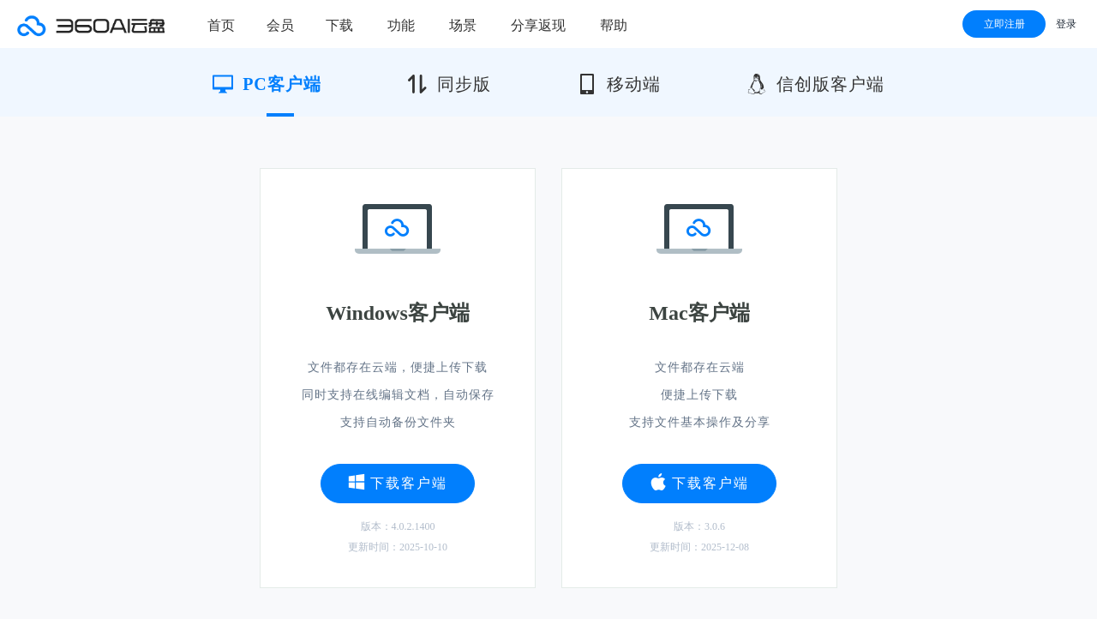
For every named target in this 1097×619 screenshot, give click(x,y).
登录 (1066, 24)
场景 (463, 25)
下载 (339, 25)
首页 (221, 25)
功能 (401, 25)
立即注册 (1004, 24)
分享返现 (538, 25)
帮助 (613, 25)
